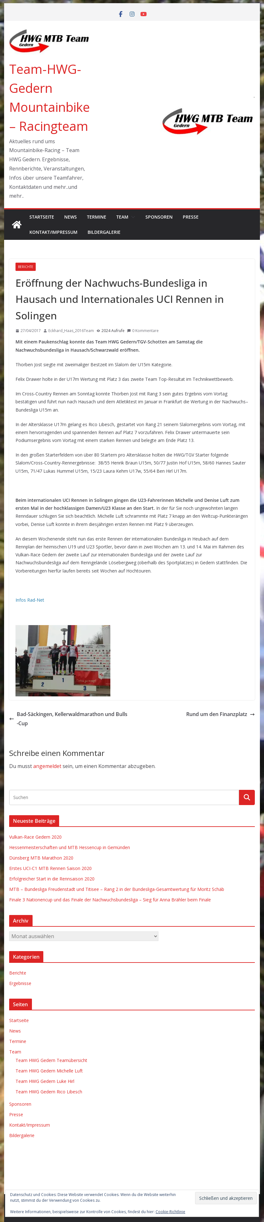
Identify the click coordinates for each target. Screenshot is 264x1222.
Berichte (25, 267)
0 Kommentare (143, 330)
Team (122, 217)
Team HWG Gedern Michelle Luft (49, 1071)
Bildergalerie (104, 232)
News (70, 217)
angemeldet (47, 766)
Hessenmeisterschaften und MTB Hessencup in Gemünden (69, 847)
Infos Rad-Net (29, 600)
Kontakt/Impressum (53, 232)
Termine (96, 217)
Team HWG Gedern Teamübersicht (51, 1060)
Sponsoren (159, 217)
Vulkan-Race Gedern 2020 (35, 837)
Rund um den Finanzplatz (220, 714)
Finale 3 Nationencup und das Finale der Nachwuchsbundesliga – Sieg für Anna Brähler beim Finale (110, 900)
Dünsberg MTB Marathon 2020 (41, 858)
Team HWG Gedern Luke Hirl (44, 1081)
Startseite (41, 217)
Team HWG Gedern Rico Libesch (48, 1092)
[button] (131, 217)
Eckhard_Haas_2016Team (71, 330)
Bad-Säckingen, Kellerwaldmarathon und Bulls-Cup (68, 719)
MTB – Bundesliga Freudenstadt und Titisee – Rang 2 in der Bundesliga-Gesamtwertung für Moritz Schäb (116, 889)
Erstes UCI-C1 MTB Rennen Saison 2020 (50, 868)
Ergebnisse (20, 983)
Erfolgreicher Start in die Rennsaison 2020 (52, 879)
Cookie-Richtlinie (170, 1211)
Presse (191, 217)
